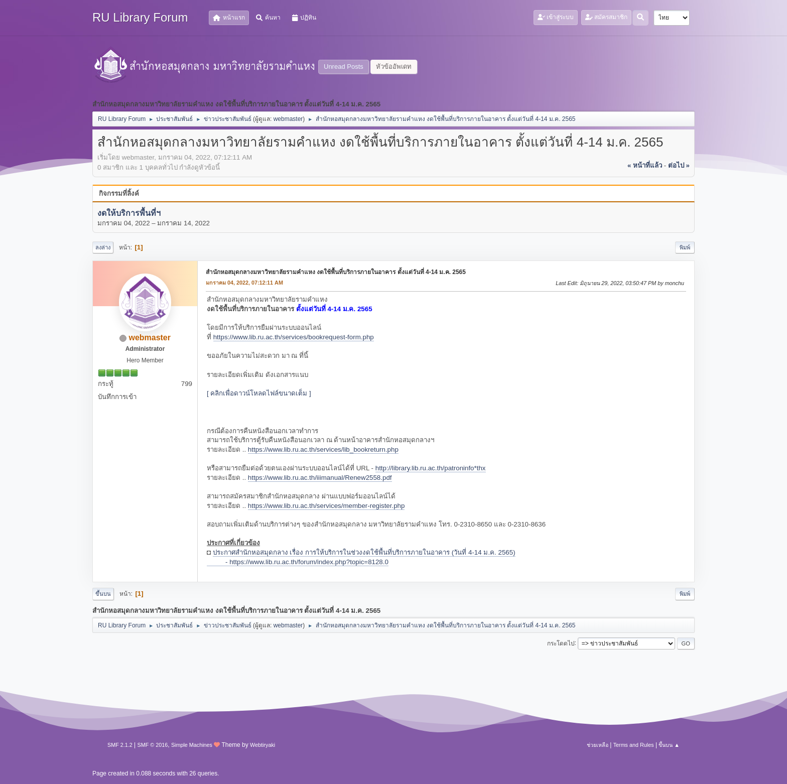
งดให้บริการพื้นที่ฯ (129, 213)
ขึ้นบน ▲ (669, 745)
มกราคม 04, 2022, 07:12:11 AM (244, 283)
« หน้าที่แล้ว (644, 165)
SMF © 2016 (153, 745)
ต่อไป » (679, 165)
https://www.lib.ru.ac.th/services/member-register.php (326, 505)
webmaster (288, 118)
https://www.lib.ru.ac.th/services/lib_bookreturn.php (323, 449)
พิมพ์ (685, 247)
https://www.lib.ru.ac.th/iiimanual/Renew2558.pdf (320, 477)
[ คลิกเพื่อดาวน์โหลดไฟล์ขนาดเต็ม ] (259, 393)
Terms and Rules (633, 745)
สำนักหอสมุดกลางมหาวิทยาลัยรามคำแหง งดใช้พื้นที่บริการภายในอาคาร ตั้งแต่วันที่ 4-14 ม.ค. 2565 (336, 272)
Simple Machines (191, 745)
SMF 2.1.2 (120, 745)
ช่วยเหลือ (597, 745)
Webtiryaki (262, 745)
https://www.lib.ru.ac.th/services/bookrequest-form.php (293, 337)
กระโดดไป (561, 642)
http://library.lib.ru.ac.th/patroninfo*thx (430, 468)
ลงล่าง (102, 247)
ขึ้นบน (103, 594)
